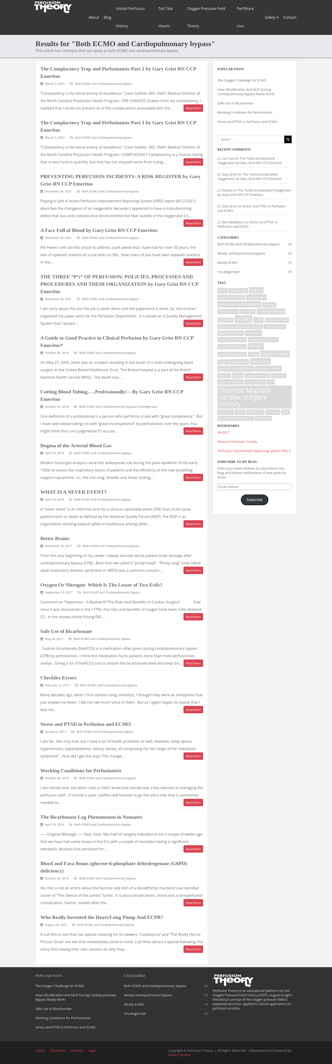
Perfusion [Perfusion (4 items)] (260, 361)
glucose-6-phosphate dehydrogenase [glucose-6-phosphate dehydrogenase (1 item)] (240, 326)
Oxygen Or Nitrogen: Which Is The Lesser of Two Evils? (101, 585)
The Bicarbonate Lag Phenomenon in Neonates (91, 817)
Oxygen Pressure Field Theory (206, 17)
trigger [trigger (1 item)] (240, 412)
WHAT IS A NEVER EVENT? (73, 492)
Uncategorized (147, 406)
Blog (107, 17)
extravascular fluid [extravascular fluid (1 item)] (276, 320)
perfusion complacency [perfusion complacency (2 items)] (236, 368)
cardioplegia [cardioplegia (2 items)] (256, 297)
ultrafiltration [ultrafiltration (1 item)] (255, 412)
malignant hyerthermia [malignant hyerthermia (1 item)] (232, 339)
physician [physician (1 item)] (224, 375)
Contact (289, 17)
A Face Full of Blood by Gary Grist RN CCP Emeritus (98, 230)
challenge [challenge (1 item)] (269, 304)
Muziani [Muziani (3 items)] (255, 346)
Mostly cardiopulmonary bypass (241, 253)
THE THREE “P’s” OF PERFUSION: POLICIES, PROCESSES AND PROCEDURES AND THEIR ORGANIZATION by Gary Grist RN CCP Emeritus (119, 284)
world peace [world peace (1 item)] (263, 418)
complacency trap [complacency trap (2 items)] (271, 311)
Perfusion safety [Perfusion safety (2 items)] (268, 368)
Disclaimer (58, 1050)
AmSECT (223, 432)
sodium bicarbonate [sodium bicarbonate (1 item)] (230, 381)
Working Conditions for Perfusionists (80, 770)
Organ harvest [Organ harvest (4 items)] (275, 353)
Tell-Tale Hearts (165, 17)
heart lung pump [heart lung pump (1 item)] (275, 326)
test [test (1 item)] (271, 381)
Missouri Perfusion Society (237, 441)
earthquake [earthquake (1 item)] (225, 320)
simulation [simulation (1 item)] (279, 375)
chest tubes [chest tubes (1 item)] (247, 311)
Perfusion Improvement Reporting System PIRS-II (254, 451)
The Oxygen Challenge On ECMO (241, 80)
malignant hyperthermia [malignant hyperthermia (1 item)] (263, 339)
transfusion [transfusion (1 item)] (225, 412)
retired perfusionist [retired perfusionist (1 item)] (257, 375)
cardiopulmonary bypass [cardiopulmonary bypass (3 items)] (239, 304)
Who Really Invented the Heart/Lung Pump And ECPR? (101, 917)
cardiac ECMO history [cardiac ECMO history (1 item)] (231, 297)
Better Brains (54, 538)
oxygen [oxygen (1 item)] (223, 362)
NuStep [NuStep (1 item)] (253, 354)
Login (92, 1050)
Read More (193, 108)
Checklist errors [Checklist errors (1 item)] (228, 311)
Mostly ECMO (227, 262)
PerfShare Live (245, 17)
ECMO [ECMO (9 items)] (243, 319)
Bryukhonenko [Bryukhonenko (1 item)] (238, 290)
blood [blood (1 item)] (222, 290)
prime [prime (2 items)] (238, 375)
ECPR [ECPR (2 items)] (258, 320)
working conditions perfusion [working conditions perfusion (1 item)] (235, 418)
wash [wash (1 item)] (285, 412)
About (94, 17)
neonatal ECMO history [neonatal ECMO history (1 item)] (232, 354)
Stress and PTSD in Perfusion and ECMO (85, 724)
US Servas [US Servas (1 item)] (272, 412)
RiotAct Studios (179, 1055)
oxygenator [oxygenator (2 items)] (239, 362)
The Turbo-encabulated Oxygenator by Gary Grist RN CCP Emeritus (249, 160)
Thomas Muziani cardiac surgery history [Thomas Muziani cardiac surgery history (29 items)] (245, 397)
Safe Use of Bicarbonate (66, 631)
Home (40, 1050)
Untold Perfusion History (130, 17)
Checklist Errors (58, 678)
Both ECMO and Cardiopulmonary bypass (103, 84)
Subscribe (254, 500)
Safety (270, 17)
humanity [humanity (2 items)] (253, 333)
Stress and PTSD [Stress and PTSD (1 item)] (255, 381)
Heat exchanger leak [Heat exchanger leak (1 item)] (230, 333)
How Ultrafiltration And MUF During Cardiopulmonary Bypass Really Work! (245, 91)
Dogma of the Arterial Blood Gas (76, 445)
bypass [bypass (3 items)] (256, 290)
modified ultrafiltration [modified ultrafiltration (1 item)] (232, 346)
